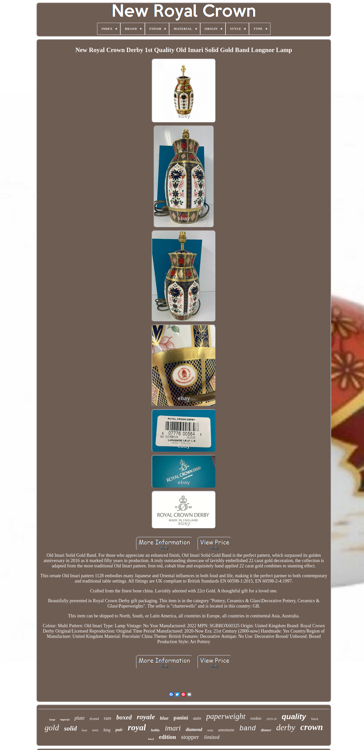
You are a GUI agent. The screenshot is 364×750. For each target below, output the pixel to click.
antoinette (226, 730)
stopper (190, 737)
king (107, 730)
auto (197, 718)
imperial (65, 719)
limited (211, 737)
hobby (155, 730)
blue (164, 718)
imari (173, 728)
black (314, 719)
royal (137, 727)
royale (146, 717)
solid (70, 728)
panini (181, 718)
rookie (256, 718)
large (52, 719)
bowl (151, 738)
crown (311, 727)
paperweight (225, 716)
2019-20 (271, 719)
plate (80, 718)
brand (94, 719)
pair (119, 729)
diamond (194, 729)
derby (285, 727)
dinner (266, 730)
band (247, 728)
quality (294, 716)
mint (210, 730)
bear (84, 730)
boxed (124, 717)
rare (107, 718)
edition (167, 737)
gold (52, 727)
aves (95, 730)
